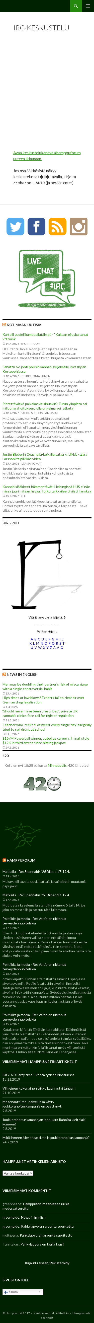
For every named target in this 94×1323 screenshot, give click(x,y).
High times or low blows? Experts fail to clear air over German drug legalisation (43, 699)
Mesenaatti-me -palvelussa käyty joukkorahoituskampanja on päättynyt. (32, 1103)
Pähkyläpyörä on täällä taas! (42, 1243)
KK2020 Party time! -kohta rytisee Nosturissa (38, 1074)
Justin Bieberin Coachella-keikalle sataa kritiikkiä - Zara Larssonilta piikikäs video (45, 455)
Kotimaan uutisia (24, 324)
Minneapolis (57, 765)
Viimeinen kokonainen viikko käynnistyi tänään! (39, 1087)
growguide (11, 1216)
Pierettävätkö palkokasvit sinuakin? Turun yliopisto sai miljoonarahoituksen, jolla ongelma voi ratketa (45, 405)
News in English (22, 674)
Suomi (11, 1291)
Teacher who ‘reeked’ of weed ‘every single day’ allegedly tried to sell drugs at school (47, 726)
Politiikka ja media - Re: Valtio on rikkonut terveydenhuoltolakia (34, 920)
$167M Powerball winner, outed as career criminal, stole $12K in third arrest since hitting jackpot (46, 739)
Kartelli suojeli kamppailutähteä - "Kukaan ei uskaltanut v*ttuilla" (45, 336)
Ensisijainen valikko (88, 6)
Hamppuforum (21, 859)
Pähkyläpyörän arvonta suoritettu (47, 1225)
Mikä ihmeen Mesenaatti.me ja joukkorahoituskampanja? (46, 1137)
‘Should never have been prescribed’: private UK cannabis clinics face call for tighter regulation (40, 712)
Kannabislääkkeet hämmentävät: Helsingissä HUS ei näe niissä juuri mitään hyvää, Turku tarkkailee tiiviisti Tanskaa (47, 488)
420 (6, 755)
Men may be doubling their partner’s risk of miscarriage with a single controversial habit (45, 685)
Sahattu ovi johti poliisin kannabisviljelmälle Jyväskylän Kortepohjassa (44, 368)
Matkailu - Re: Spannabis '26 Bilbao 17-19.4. (36, 871)
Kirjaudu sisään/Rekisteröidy (47, 1262)
